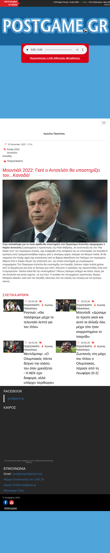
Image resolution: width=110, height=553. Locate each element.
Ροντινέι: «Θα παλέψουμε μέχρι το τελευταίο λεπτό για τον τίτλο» (38, 320)
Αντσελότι (12, 152)
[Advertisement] (55, 93)
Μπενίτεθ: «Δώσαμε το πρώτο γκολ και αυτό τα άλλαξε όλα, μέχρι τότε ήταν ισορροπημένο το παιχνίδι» (91, 324)
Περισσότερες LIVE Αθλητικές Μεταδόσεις (55, 58)
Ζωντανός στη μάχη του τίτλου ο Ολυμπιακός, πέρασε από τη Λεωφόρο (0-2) (91, 363)
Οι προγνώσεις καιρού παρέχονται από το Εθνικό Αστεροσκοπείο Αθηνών (29, 461)
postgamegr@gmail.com (27, 473)
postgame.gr (16, 398)
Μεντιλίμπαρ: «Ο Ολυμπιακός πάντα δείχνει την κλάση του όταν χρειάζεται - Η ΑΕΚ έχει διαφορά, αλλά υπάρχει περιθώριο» (39, 368)
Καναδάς (7, 156)
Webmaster (10, 508)
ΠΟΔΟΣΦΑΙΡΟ (15, 161)
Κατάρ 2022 (13, 149)
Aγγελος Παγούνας (54, 133)
